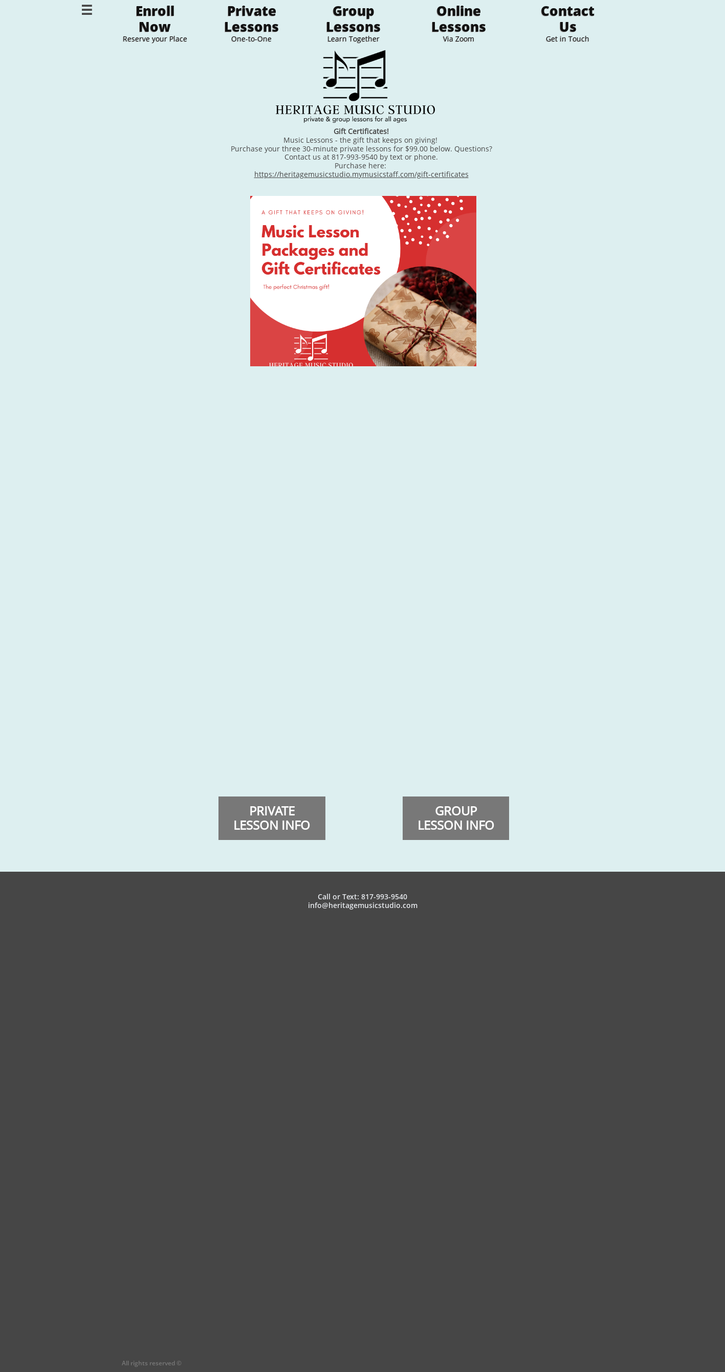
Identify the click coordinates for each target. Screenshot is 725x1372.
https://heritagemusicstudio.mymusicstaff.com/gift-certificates (361, 174)
